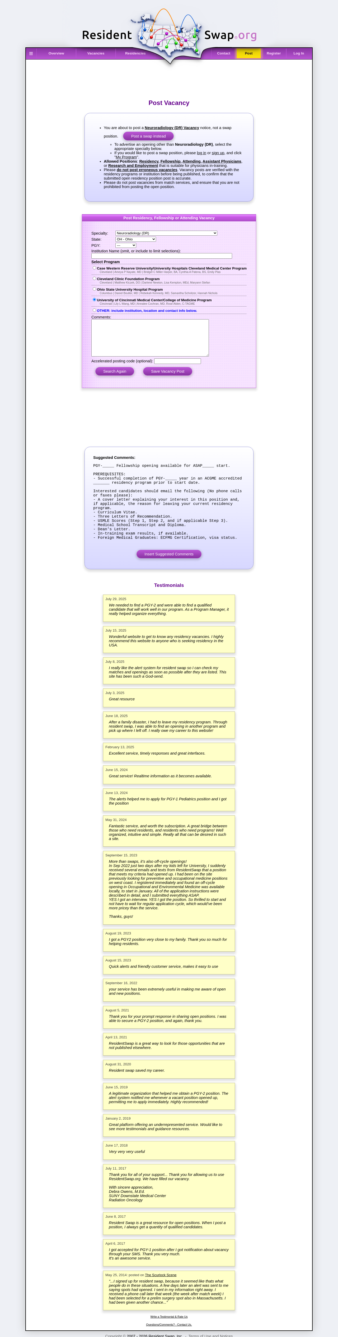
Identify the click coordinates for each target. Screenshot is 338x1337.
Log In (299, 53)
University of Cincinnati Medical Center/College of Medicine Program (172, 301)
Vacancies (95, 53)
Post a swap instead (148, 136)
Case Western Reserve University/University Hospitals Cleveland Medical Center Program (172, 269)
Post (248, 53)
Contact (223, 53)
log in (201, 153)
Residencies (135, 53)
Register (274, 53)
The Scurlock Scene (160, 1301)
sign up (218, 153)
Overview (56, 53)
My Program (126, 157)
